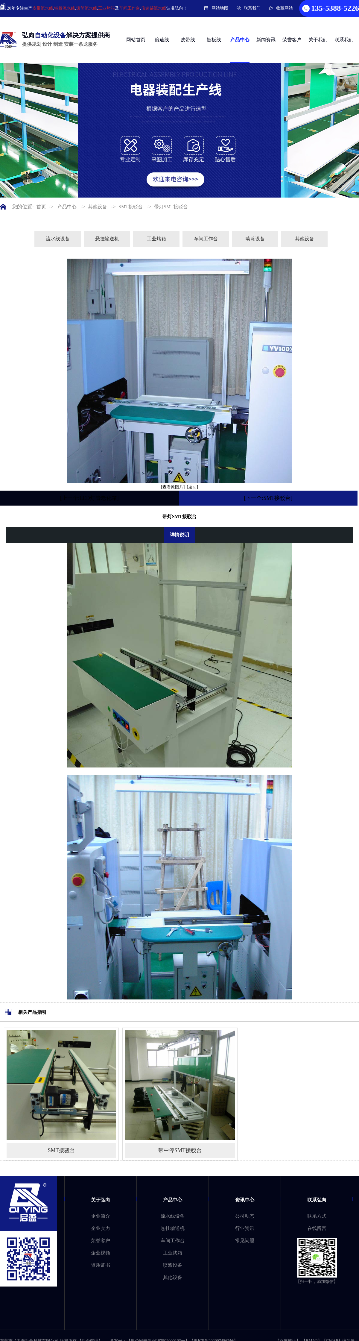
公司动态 (244, 1216)
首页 (41, 206)
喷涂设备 (255, 238)
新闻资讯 (266, 39)
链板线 (214, 39)
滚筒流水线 (86, 8)
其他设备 (97, 206)
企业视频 (100, 1252)
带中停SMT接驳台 (180, 1150)
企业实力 (100, 1228)
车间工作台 (129, 8)
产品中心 (240, 39)
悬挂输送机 (107, 238)
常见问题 (244, 1240)
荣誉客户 (292, 39)
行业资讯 (244, 1228)
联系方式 (316, 1216)
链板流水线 (64, 8)
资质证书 (100, 1265)
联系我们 (252, 8)
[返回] (192, 487)
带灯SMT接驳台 (171, 206)
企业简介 (100, 1216)
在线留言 (316, 1228)
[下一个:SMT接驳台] (268, 498)
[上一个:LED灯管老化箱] (89, 498)
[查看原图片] (173, 487)
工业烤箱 (106, 8)
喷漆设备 (172, 1265)
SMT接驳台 (130, 206)
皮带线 (188, 39)
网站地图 (220, 8)
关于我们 (318, 39)
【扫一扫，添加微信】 (317, 1281)
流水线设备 (58, 238)
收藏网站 (284, 8)
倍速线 (162, 39)
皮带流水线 (42, 8)
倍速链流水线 (153, 8)
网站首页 (135, 39)
